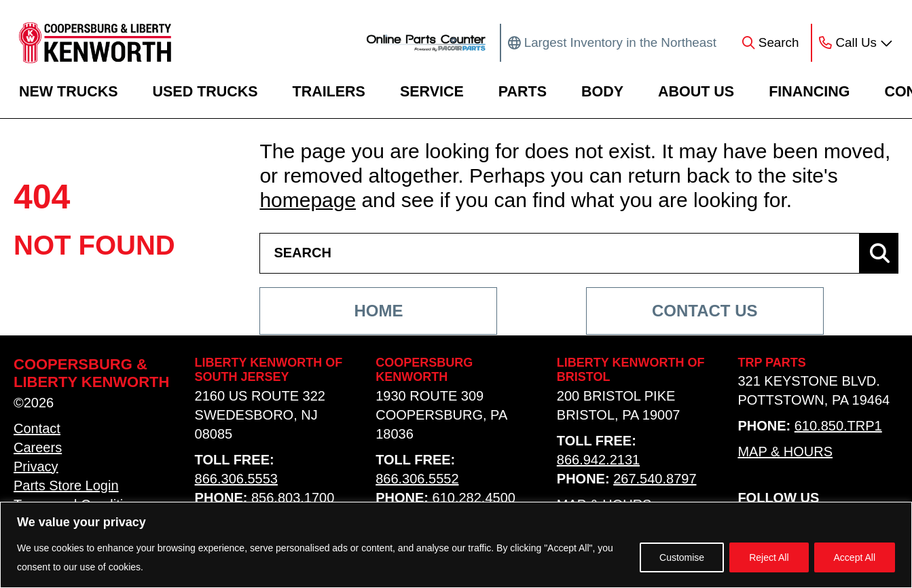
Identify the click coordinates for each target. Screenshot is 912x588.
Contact (37, 428)
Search (779, 42)
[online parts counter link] (426, 42)
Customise (681, 557)
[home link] (95, 42)
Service (432, 92)
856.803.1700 (292, 497)
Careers (38, 447)
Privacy (36, 466)
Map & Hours (785, 452)
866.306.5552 (417, 478)
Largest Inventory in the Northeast (620, 42)
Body (602, 92)
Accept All (854, 557)
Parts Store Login (66, 485)
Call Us (856, 42)
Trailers (329, 92)
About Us (696, 92)
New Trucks (68, 92)
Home (378, 310)
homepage (307, 200)
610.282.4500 (474, 497)
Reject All (768, 557)
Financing (809, 92)
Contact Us (705, 310)
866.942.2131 (598, 459)
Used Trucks (205, 92)
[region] (456, 545)
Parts (522, 92)
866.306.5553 (236, 478)
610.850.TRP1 (838, 426)
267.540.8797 (654, 478)
